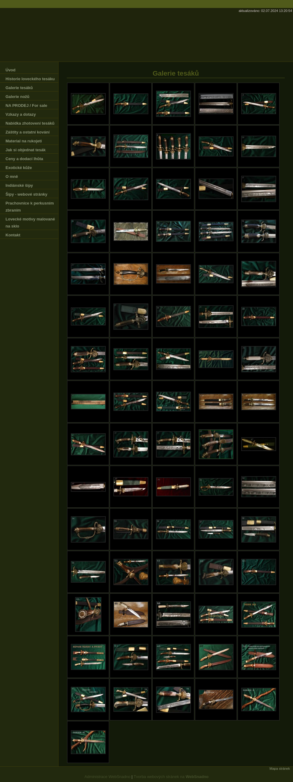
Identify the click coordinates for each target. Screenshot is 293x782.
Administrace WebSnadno (107, 776)
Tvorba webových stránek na (171, 776)
